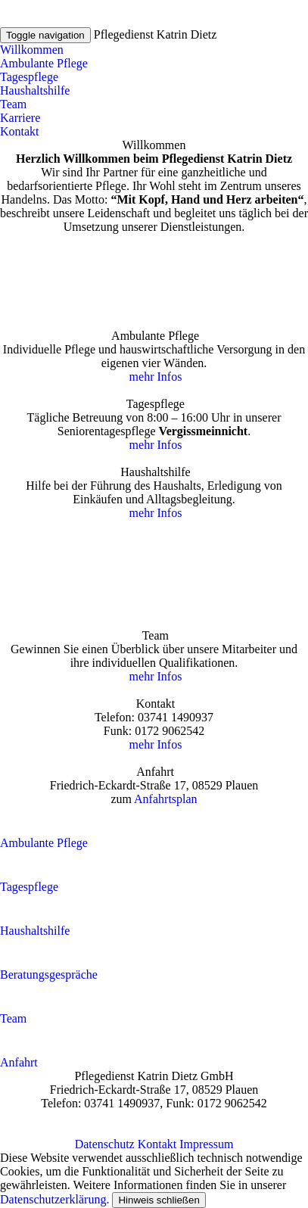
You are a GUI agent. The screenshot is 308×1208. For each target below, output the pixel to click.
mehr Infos (154, 376)
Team (13, 104)
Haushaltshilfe (35, 90)
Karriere (20, 117)
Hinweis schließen (158, 1200)
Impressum (206, 1144)
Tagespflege (29, 76)
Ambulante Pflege (44, 63)
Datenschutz (105, 1144)
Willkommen (32, 49)
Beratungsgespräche (49, 974)
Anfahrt (19, 1062)
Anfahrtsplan (166, 798)
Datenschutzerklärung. (54, 1199)
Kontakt (19, 131)
